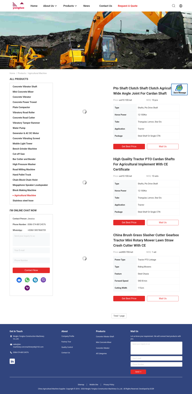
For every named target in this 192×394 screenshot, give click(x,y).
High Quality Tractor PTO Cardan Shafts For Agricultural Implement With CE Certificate (144, 164)
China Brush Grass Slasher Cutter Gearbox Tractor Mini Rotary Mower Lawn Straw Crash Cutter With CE (146, 240)
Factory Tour (66, 342)
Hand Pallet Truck (22, 174)
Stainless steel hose (23, 200)
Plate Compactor (21, 107)
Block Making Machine (24, 190)
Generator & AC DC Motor (26, 133)
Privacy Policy (108, 385)
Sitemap (81, 385)
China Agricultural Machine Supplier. (52, 389)
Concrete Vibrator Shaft (25, 86)
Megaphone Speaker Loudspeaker (30, 185)
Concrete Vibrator (22, 97)
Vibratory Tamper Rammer (26, 122)
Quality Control (67, 347)
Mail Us (163, 146)
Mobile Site (94, 385)
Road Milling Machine (24, 169)
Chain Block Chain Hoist (25, 180)
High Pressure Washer (24, 164)
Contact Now (31, 270)
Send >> (138, 372)
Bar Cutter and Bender (24, 159)
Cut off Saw (19, 154)
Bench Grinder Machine (25, 148)
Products (22, 73)
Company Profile (67, 336)
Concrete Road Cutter (24, 117)
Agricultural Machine (25, 195)
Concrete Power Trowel (25, 102)
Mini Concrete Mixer (23, 91)
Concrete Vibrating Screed (26, 138)
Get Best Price (129, 146)
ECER (152, 389)
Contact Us (65, 353)
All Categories (101, 354)
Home (12, 73)
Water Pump (19, 128)
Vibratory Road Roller (24, 112)
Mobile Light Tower (22, 143)
